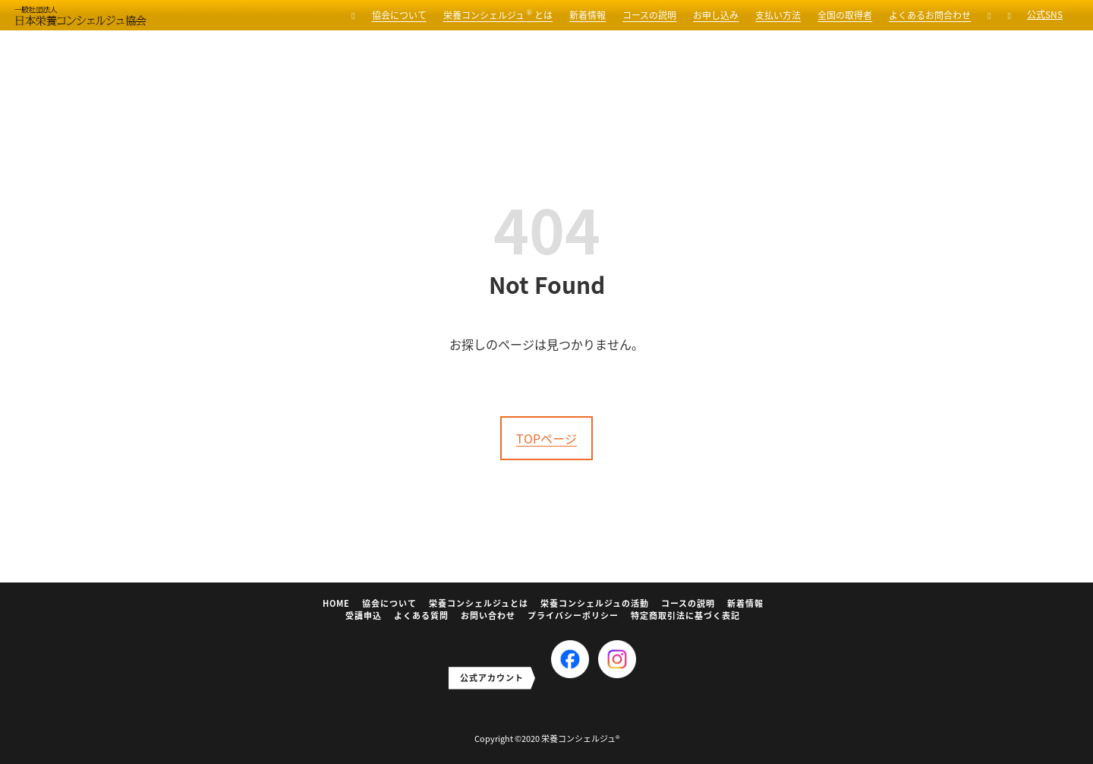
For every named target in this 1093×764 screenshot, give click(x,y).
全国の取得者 (844, 14)
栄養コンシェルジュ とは (498, 14)
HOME (336, 603)
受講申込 (363, 615)
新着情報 (587, 14)
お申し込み (716, 14)
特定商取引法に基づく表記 (685, 615)
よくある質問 (421, 615)
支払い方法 (778, 14)
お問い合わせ (488, 615)
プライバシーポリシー (573, 615)
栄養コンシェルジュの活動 (594, 603)
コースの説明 (649, 14)
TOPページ (546, 438)
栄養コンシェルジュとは (478, 603)
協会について (399, 14)
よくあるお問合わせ (930, 14)
